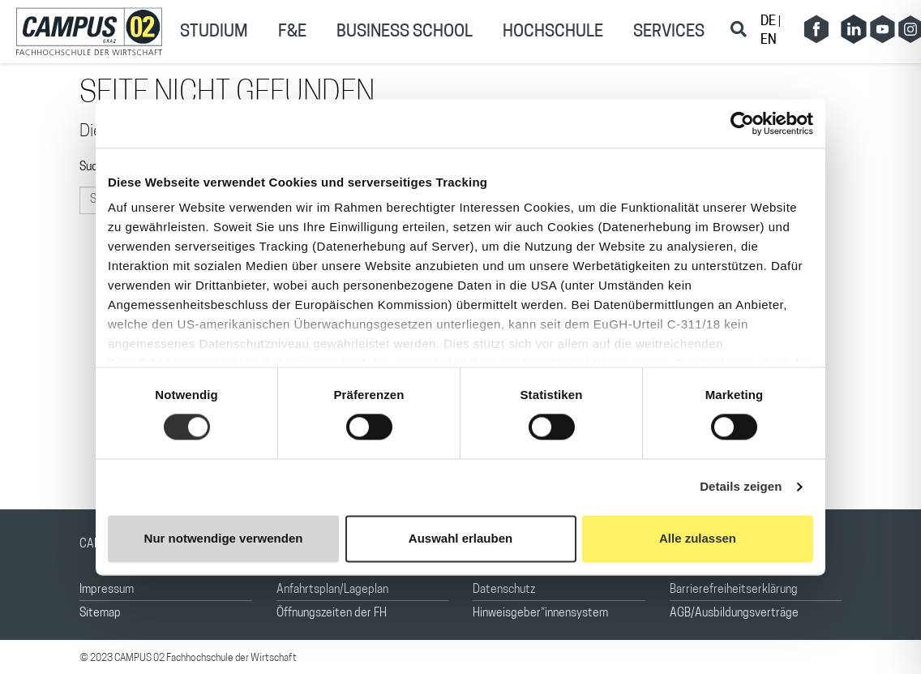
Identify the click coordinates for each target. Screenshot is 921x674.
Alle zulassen (697, 538)
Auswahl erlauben (460, 538)
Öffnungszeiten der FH (331, 613)
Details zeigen (741, 487)
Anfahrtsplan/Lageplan (332, 590)
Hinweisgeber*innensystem (540, 613)
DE (769, 21)
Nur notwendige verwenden (223, 538)
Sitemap (100, 613)
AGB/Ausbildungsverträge (734, 613)
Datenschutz (504, 590)
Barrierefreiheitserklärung (734, 590)
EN (768, 40)
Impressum (106, 590)
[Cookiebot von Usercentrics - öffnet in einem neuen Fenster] (742, 123)
